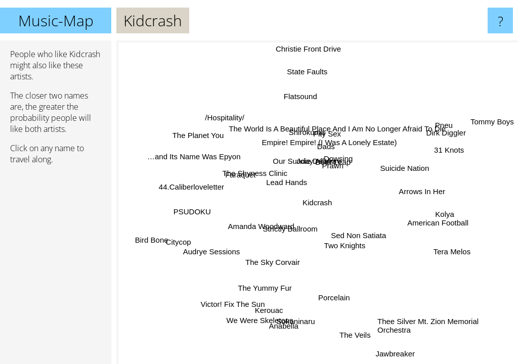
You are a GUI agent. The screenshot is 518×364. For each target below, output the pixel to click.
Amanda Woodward (261, 226)
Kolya (446, 210)
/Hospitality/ (227, 116)
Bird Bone (151, 240)
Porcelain (334, 297)
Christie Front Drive (306, 48)
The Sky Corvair (273, 262)
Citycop (177, 240)
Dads (325, 146)
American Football (437, 223)
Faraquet (240, 175)
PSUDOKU (192, 212)
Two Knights (347, 244)
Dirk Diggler (445, 133)
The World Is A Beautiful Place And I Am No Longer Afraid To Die (337, 128)
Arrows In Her (422, 192)
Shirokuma (307, 132)
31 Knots (449, 153)
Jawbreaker (395, 353)
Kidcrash (317, 202)
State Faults (307, 71)
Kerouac (270, 311)
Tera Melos (451, 252)
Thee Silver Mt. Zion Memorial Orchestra (428, 325)
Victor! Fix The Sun (233, 304)
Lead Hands (286, 182)
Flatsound (299, 96)
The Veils (354, 333)
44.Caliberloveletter (192, 188)
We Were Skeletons (260, 319)
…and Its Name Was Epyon (194, 156)
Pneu (444, 125)
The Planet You (198, 134)
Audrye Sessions (210, 250)
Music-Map (56, 20)
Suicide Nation (404, 168)
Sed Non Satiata (358, 236)
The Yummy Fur (265, 288)
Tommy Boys (492, 121)
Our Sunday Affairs (305, 161)
